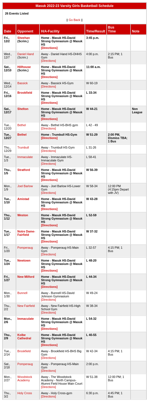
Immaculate (25, 157)
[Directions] (49, 48)
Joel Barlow (25, 186)
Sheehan (23, 37)
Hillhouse (24, 67)
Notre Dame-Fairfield (26, 233)
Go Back (74, 20)
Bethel (21, 125)
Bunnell (22, 293)
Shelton (22, 109)
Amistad (23, 199)
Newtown (24, 260)
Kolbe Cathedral (24, 336)
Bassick (22, 83)
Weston (22, 215)
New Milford (25, 276)
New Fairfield (26, 305)
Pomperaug (25, 247)
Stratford (23, 169)
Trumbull (23, 147)
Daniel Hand (25, 54)
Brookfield (24, 92)
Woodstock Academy (24, 378)
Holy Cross (24, 393)
